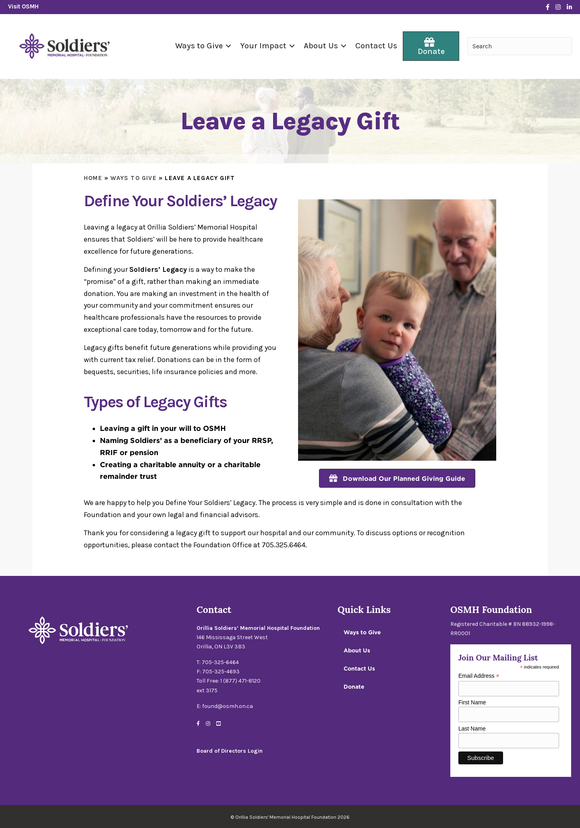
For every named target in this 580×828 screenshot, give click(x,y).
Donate (354, 686)
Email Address (478, 676)
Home (93, 178)
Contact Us (376, 45)
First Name (472, 702)
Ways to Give (199, 45)
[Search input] (519, 46)
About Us (321, 45)
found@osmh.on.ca (227, 706)
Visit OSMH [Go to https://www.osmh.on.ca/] (23, 6)
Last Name (472, 728)
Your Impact (263, 45)
